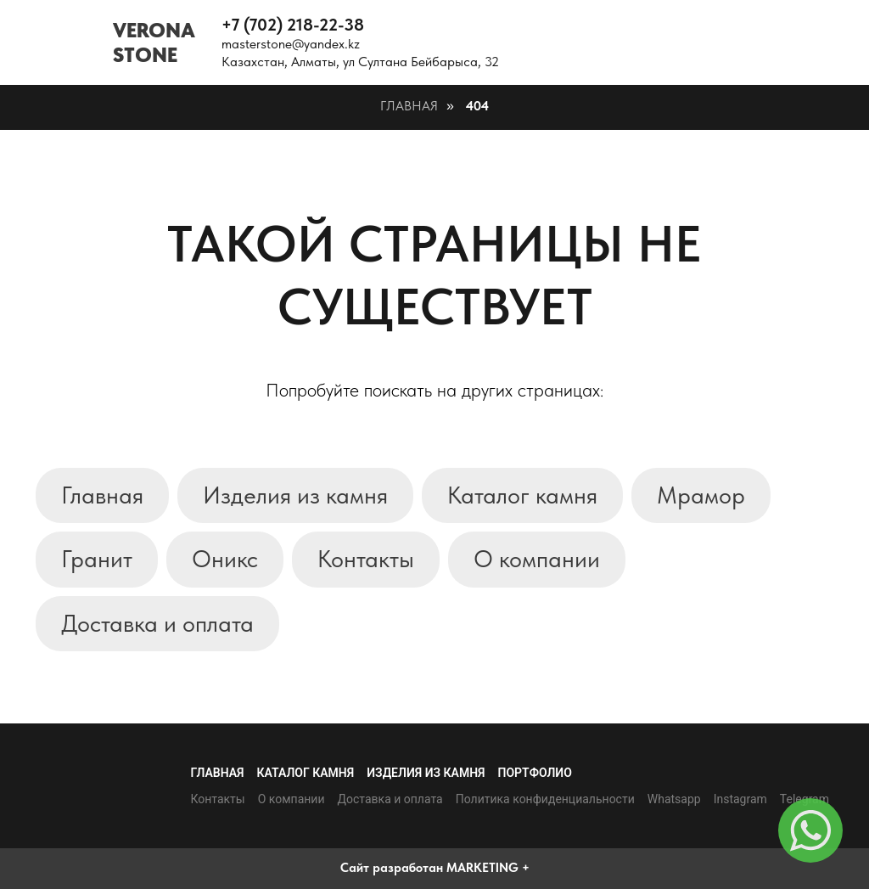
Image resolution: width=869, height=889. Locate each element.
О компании (537, 558)
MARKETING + (488, 867)
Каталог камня (522, 495)
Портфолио (535, 772)
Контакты (365, 558)
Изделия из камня (295, 495)
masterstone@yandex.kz (290, 44)
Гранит (96, 558)
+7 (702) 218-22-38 (292, 24)
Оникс (225, 558)
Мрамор (701, 495)
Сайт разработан (391, 867)
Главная (409, 106)
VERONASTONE (154, 42)
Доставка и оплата (157, 623)
